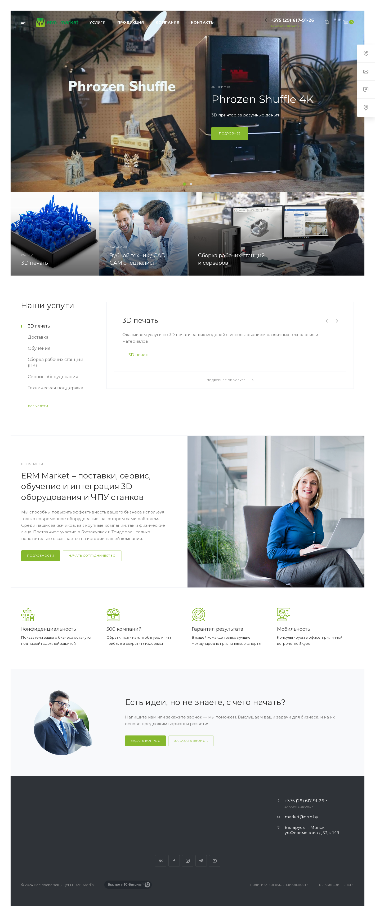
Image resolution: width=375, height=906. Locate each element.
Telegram (201, 860)
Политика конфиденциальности (279, 885)
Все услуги (38, 406)
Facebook (174, 860)
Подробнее (229, 133)
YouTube (214, 860)
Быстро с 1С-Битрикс (125, 884)
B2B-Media (84, 885)
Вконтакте (160, 860)
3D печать (140, 320)
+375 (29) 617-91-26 (292, 20)
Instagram (187, 860)
